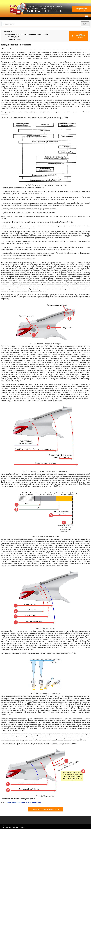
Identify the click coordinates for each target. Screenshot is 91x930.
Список (22, 827)
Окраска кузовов (13, 37)
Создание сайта (6, 827)
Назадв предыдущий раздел (80, 35)
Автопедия (8, 32)
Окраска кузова (15, 39)
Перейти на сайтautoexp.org (81, 9)
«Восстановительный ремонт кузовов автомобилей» (26, 34)
